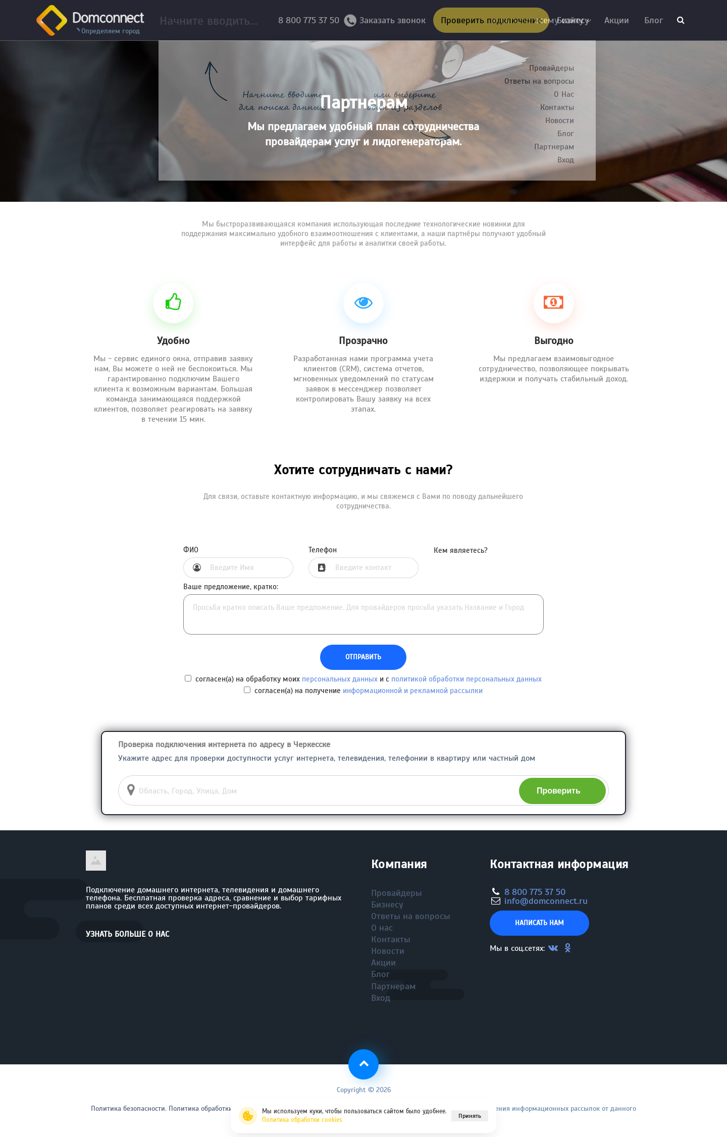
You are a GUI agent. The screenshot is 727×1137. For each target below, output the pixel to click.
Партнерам (393, 986)
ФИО (190, 550)
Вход (380, 997)
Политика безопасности (128, 1108)
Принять (469, 1115)
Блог (653, 20)
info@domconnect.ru (546, 900)
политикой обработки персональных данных (466, 679)
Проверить (559, 790)
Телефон (322, 550)
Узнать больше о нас (127, 934)
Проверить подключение (491, 20)
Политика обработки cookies (302, 1120)
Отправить (363, 657)
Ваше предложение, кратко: (230, 587)
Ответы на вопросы (410, 916)
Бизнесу (573, 20)
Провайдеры (396, 892)
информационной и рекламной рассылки (413, 690)
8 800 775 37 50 (311, 20)
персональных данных (340, 679)
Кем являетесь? (461, 550)
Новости (387, 950)
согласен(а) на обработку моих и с (363, 679)
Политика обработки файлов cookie (224, 1108)
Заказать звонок (389, 22)
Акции (616, 20)
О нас (382, 927)
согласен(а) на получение (363, 691)
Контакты (390, 939)
